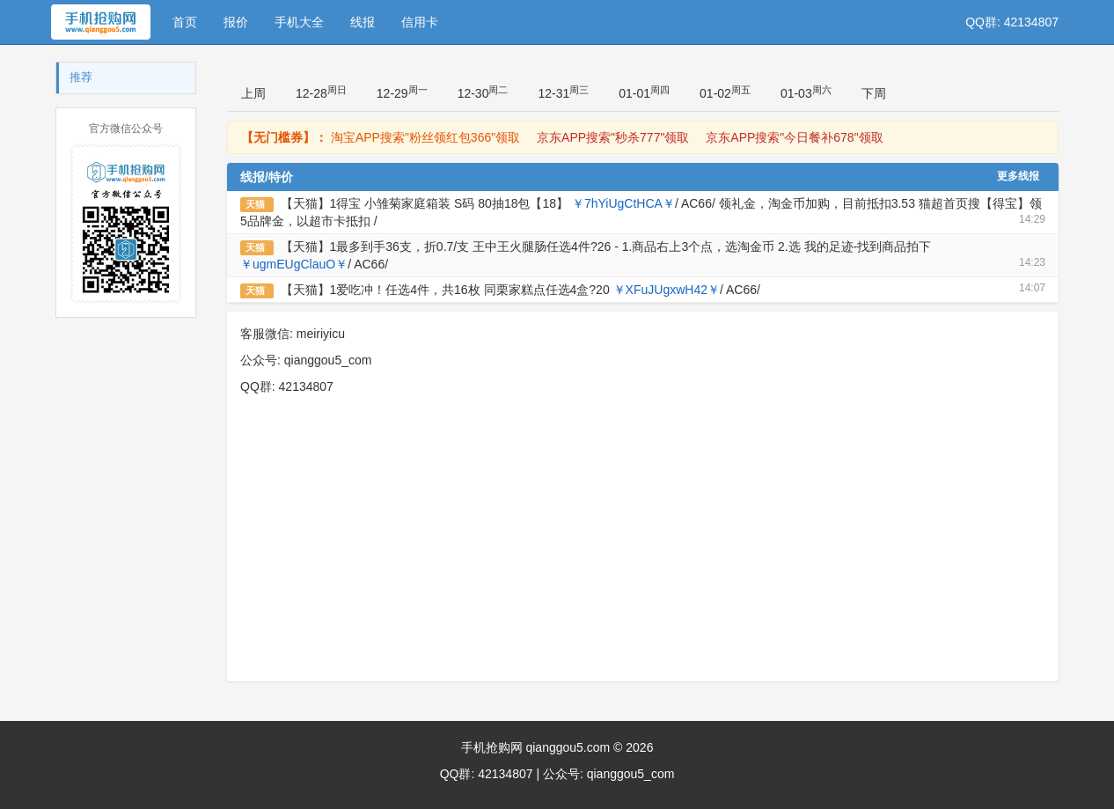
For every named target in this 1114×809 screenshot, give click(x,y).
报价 (236, 22)
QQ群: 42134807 (1012, 22)
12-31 (563, 92)
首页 (184, 22)
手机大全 (299, 22)
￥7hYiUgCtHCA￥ (623, 203)
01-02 (725, 92)
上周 (253, 93)
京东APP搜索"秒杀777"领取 (613, 137)
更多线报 (1018, 176)
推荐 (81, 77)
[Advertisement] (643, 549)
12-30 (483, 92)
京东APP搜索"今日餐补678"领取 (794, 137)
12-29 (402, 92)
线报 (362, 22)
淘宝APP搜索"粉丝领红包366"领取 (425, 137)
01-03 (806, 92)
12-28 (321, 92)
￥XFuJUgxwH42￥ (666, 290)
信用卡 (419, 22)
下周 (873, 93)
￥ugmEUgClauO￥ (294, 264)
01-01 (644, 92)
